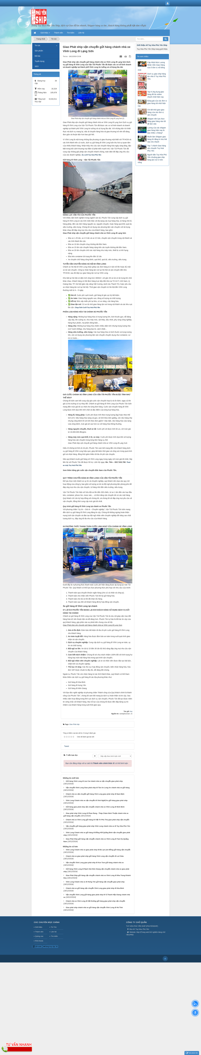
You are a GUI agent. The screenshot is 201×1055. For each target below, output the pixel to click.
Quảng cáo (39, 936)
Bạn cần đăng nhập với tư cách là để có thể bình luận (97, 763)
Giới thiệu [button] (45, 33)
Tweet (66, 746)
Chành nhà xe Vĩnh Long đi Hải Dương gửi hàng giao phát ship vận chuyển (95, 901)
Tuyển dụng (39, 61)
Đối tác (37, 56)
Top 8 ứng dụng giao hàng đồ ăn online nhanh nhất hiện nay (155, 94)
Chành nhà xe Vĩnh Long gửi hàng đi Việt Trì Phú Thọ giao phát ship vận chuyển (97, 820)
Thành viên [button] (58, 33)
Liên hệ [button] (81, 33)
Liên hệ (53, 932)
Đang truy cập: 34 (50, 946)
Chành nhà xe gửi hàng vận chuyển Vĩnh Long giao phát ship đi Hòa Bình (95, 888)
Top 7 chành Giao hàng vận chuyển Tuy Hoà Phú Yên (156, 148)
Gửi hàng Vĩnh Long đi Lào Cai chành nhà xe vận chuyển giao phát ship (94, 781)
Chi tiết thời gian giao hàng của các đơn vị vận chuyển (155, 112)
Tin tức (37, 45)
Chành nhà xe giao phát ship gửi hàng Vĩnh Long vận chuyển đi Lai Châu (95, 856)
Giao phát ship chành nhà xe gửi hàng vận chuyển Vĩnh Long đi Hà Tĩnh (94, 907)
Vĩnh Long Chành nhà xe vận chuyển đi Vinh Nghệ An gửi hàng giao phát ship (96, 800)
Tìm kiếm (54, 936)
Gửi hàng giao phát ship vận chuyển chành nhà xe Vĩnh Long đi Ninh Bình (95, 807)
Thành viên (39, 932)
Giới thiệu (38, 927)
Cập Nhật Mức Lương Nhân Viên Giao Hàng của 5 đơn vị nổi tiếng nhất (151, 66)
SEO (37, 66)
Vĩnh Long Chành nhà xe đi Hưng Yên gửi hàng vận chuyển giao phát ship (95, 882)
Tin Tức (54, 927)
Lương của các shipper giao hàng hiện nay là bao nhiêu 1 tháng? (156, 130)
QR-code (37, 946)
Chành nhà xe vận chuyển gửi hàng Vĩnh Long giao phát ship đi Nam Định (95, 794)
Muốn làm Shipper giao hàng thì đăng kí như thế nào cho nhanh (157, 139)
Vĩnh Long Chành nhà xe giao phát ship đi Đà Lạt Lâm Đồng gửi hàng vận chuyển (98, 850)
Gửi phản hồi (192, 1053)
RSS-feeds (39, 941)
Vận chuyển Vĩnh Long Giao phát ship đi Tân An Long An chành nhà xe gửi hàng (97, 788)
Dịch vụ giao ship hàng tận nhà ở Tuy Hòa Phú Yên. (156, 76)
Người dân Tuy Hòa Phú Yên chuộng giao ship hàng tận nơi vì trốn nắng (152, 158)
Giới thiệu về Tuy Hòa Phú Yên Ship (152, 45)
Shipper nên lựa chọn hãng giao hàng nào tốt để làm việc (156, 121)
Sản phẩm (39, 51)
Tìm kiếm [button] (70, 33)
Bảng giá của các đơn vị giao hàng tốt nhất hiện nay (152, 103)
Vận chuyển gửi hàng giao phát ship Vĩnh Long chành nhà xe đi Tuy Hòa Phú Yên (98, 826)
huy (131, 711)
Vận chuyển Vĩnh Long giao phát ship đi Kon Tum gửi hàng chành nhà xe (95, 863)
